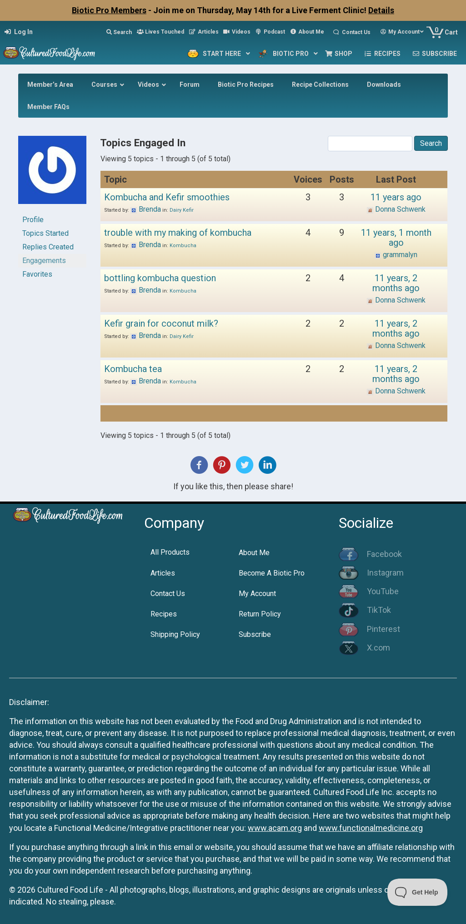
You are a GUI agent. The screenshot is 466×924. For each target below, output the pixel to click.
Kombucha (183, 245)
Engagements (44, 260)
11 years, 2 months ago (396, 283)
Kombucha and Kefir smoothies (167, 197)
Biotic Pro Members (109, 10)
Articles (162, 573)
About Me (254, 552)
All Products (170, 552)
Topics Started (45, 233)
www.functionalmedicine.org (371, 828)
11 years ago (396, 197)
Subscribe (255, 634)
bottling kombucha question (160, 278)
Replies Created (48, 247)
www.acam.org (275, 828)
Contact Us (167, 593)
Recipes (163, 614)
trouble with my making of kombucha (177, 232)
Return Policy (260, 614)
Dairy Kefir (182, 210)
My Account (257, 593)
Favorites (37, 274)
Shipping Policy (175, 634)
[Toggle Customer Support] (417, 892)
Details (381, 10)
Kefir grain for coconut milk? (161, 323)
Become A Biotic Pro (272, 573)
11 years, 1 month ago (396, 237)
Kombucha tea (133, 368)
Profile (33, 219)
